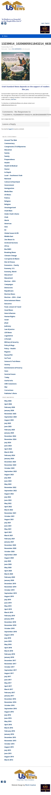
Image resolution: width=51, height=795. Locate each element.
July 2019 (7, 600)
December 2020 (10, 545)
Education (8, 150)
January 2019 (9, 619)
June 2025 (7, 426)
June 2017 (7, 680)
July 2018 (7, 638)
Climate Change (10, 256)
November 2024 (10, 439)
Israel (6, 320)
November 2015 (10, 741)
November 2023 (10, 465)
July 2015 (7, 750)
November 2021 (10, 513)
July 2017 (7, 676)
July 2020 (7, 561)
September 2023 (10, 471)
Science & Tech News (12, 361)
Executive (8, 304)
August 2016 (9, 712)
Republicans (8, 291)
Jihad (6, 323)
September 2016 (10, 709)
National (7, 179)
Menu (4, 36)
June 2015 (7, 753)
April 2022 (8, 507)
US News (7, 195)
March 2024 (8, 452)
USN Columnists (10, 384)
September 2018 (10, 632)
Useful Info (8, 381)
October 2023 (9, 468)
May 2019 (7, 606)
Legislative (8, 336)
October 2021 (9, 516)
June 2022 (7, 500)
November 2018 (10, 625)
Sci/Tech (7, 358)
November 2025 (10, 414)
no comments (16, 49)
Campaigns (8, 284)
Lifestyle (7, 339)
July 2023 (7, 478)
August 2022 (9, 494)
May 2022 (7, 503)
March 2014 (8, 760)
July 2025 (7, 423)
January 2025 (9, 433)
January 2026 (9, 410)
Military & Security (11, 342)
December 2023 (10, 462)
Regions (7, 352)
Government (9, 185)
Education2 (8, 278)
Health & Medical (10, 166)
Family (6, 153)
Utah (6, 217)
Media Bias (8, 191)
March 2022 (8, 510)
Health (7, 163)
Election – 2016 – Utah (12, 297)
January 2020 (9, 580)
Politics (7, 198)
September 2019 (10, 593)
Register (47, 23)
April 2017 (8, 686)
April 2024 (8, 449)
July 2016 (7, 715)
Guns (6, 371)
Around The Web (10, 140)
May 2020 (7, 567)
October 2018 (9, 628)
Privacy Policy (20, 780)
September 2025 (10, 417)
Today (6, 377)
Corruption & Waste (11, 259)
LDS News (8, 332)
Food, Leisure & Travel (12, 307)
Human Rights (9, 316)
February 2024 (9, 455)
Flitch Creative (30, 785)
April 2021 (8, 532)
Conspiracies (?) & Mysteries (15, 147)
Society (7, 365)
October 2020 (9, 551)
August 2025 (9, 420)
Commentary (9, 143)
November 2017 (10, 664)
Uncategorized (10, 207)
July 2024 (7, 442)
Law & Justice (9, 329)
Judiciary (7, 326)
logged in (10, 129)
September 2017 (10, 670)
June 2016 (7, 718)
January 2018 (9, 657)
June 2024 (7, 446)
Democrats (8, 288)
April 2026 (8, 404)
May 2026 (7, 401)
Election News (9, 294)
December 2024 (10, 436)
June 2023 (7, 481)
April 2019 (8, 609)
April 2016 (8, 725)
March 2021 (8, 535)
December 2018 (10, 622)
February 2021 (9, 539)
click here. (13, 99)
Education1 (8, 275)
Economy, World (10, 272)
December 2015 (10, 737)
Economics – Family (11, 265)
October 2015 (9, 744)
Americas (7, 223)
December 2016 (10, 699)
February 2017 (9, 692)
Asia (6, 227)
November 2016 (10, 702)
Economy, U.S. (9, 268)
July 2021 (7, 523)
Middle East (8, 236)
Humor (7, 169)
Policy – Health (10, 348)
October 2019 (9, 590)
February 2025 (9, 430)
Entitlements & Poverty (13, 368)
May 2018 (7, 644)
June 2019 (7, 603)
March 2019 (8, 612)
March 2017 (8, 689)
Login (42, 23)
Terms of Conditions (29, 780)
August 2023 (9, 475)
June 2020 (7, 564)
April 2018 (8, 648)
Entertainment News (12, 300)
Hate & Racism (9, 313)
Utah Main (8, 211)
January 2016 (9, 734)
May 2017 (7, 683)
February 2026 (9, 407)
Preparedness (9, 159)
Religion (7, 201)
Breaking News (10, 252)
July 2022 (7, 497)
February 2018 (9, 654)
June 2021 (7, 526)
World (6, 220)
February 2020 (9, 577)
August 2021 (9, 519)
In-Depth (7, 172)
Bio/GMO (7, 249)
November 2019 (10, 587)
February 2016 (9, 731)
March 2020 (8, 574)
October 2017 (9, 667)
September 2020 (10, 555)
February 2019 (9, 616)
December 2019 (10, 584)
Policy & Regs (9, 345)
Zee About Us (9, 240)
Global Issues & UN (11, 233)
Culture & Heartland (12, 182)
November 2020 (10, 548)
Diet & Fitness (9, 262)
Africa (6, 246)
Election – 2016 (9, 281)
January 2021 (9, 542)
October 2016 (9, 705)
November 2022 (10, 487)
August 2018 (9, 635)
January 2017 (9, 696)
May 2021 (7, 529)
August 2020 (9, 558)
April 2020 (8, 571)
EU (5, 230)
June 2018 (7, 641)
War (5, 387)
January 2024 (9, 459)
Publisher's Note (10, 393)
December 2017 (10, 660)
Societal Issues (10, 374)
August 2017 (9, 673)
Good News (8, 310)
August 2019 (9, 596)
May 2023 (7, 484)
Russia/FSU (8, 355)
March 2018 (8, 651)
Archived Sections (11, 243)
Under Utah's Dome (11, 214)
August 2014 (9, 757)
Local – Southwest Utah (13, 175)
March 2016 (8, 728)
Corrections (8, 390)
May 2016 (7, 721)
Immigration (9, 188)
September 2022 (10, 491)
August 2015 (9, 747)
